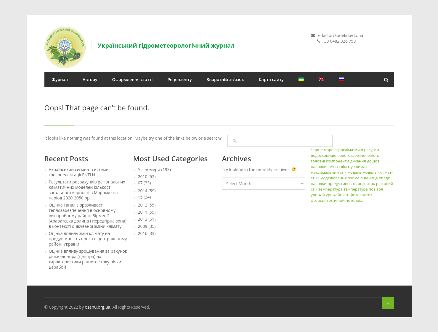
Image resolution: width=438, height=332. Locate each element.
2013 (142, 219)
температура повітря (363, 189)
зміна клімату (340, 166)
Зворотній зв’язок (225, 79)
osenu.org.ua (97, 307)
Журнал (60, 79)
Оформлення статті (132, 79)
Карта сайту (271, 79)
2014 (142, 191)
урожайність (337, 194)
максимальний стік (328, 172)
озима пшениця (363, 177)
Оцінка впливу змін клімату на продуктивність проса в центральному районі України (88, 239)
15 (140, 197)
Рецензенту (179, 79)
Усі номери (149, 169)
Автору (90, 79)
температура (330, 189)
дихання (358, 161)
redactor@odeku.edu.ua (340, 35)
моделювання (333, 177)
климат (360, 166)
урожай (318, 194)
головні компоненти (330, 161)
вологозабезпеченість (358, 155)
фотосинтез (361, 194)
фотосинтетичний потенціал (338, 200)
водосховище (323, 155)
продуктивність (342, 183)
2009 (142, 226)
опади (384, 177)
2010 (142, 176)
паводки (319, 183)
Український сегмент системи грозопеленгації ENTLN (79, 172)
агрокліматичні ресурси (356, 149)
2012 (142, 205)
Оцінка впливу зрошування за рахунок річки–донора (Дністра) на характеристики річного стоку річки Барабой (88, 259)
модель (354, 172)
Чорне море (322, 149)
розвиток (366, 183)
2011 (142, 212)
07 (140, 183)
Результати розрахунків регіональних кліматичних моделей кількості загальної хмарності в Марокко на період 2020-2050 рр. (87, 190)
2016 (142, 233)
